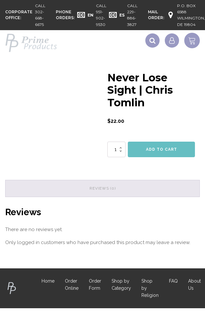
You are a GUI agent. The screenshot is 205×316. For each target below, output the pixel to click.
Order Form (95, 284)
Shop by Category (121, 284)
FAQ (173, 281)
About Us (194, 284)
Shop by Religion (150, 288)
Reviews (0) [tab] (103, 188)
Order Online (71, 284)
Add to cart (161, 149)
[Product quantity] (116, 149)
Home (48, 281)
